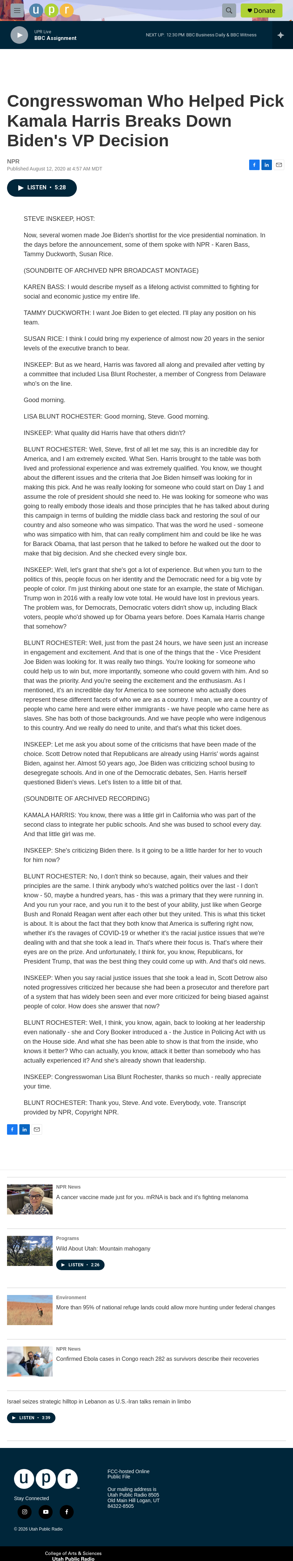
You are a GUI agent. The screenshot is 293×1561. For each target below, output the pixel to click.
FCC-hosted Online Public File (129, 1474)
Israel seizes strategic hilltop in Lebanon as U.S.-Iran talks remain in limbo (99, 1402)
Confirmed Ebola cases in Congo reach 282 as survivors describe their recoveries (157, 1359)
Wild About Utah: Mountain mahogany (103, 1249)
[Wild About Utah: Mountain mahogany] (30, 1251)
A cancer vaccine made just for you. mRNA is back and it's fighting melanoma (152, 1197)
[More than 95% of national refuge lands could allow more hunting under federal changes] (30, 1310)
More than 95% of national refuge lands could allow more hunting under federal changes (165, 1307)
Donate (264, 10)
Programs (67, 1238)
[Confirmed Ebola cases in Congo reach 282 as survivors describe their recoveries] (30, 1361)
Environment (71, 1297)
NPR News (68, 1187)
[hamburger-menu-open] (17, 11)
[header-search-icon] (229, 11)
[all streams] (282, 35)
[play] (19, 35)
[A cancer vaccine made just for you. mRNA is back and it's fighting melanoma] (30, 1199)
